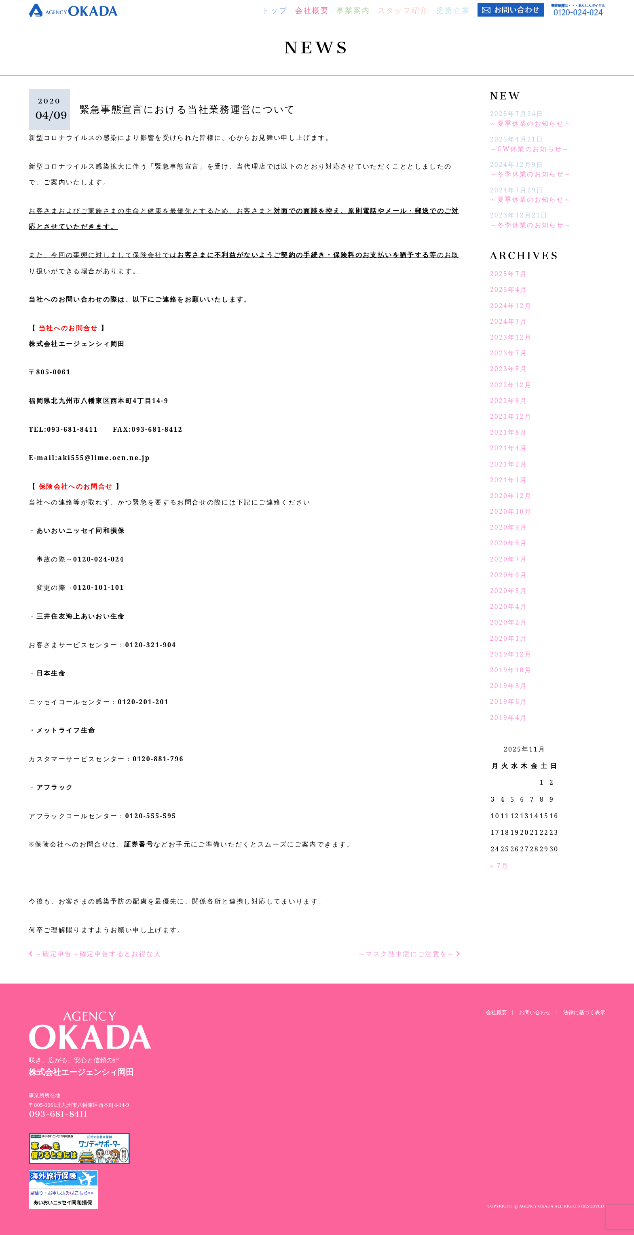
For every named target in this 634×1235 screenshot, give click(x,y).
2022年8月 (508, 400)
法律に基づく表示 (584, 1011)
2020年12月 (511, 495)
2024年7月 (508, 321)
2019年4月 (508, 717)
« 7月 (499, 865)
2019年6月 (508, 701)
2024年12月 (511, 305)
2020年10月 (511, 511)
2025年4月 (508, 289)
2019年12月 (511, 654)
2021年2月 (508, 464)
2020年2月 (508, 622)
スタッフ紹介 (403, 10)
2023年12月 (511, 337)
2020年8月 (508, 542)
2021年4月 (508, 447)
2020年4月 (508, 606)
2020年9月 (508, 527)
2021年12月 (511, 416)
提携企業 (453, 10)
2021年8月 (508, 432)
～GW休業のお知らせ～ (530, 148)
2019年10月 (511, 669)
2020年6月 (508, 574)
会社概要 (312, 10)
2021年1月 (508, 479)
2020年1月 (508, 638)
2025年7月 (508, 273)
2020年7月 (508, 559)
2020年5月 (508, 590)
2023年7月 (508, 352)
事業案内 (353, 10)
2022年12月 (511, 384)
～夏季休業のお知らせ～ (531, 123)
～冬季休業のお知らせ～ (531, 173)
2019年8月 (508, 685)
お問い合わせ (535, 1011)
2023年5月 (508, 368)
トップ (274, 10)
